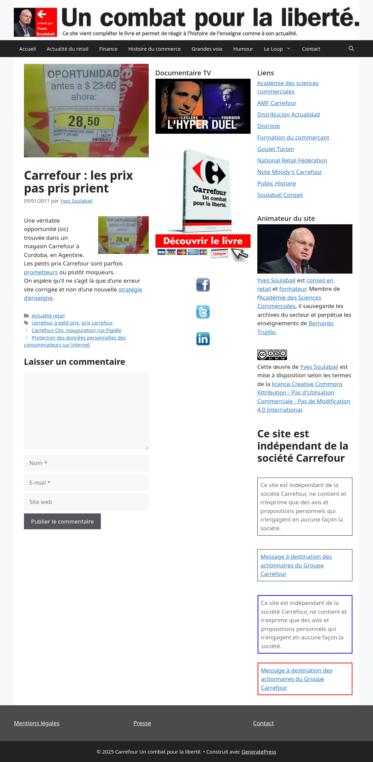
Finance (108, 48)
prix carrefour (97, 323)
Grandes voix (207, 48)
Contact (311, 48)
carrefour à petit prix (55, 323)
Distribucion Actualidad (288, 114)
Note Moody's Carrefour (289, 172)
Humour (243, 48)
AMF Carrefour (277, 103)
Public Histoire (276, 183)
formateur (292, 289)
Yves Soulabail (319, 367)
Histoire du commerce (154, 48)
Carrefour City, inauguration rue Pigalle (76, 330)
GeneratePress (258, 751)
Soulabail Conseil (280, 195)
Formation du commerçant (293, 137)
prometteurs (41, 272)
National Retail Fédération (292, 160)
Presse (142, 723)
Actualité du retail (67, 48)
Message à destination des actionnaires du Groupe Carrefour (296, 565)
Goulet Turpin (275, 149)
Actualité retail (48, 315)
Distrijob (268, 126)
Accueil (27, 48)
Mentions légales (36, 723)
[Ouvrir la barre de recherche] (351, 48)
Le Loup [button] (280, 48)
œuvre (281, 367)
